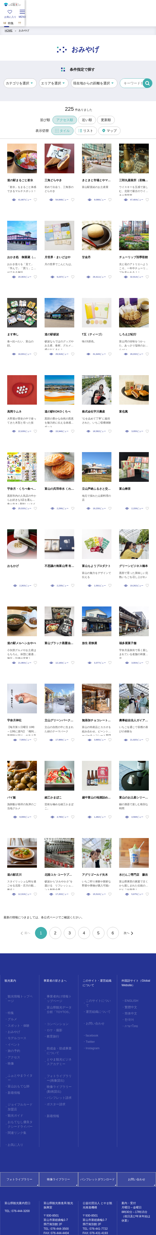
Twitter (89, 1033)
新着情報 (12, 1073)
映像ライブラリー (58, 1153)
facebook (90, 1027)
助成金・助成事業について (59, 1044)
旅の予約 (12, 1040)
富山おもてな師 (16, 1067)
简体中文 (129, 1011)
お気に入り (13, 1119)
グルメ (11, 1012)
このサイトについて (97, 1000)
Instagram (91, 1038)
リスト (86, 131)
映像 (9, 1051)
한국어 (128, 1016)
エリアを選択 (51, 83)
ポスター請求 (54, 1090)
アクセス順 (64, 120)
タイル (62, 131)
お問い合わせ (93, 1016)
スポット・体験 (16, 1018)
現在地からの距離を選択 (91, 83)
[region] (78, 20)
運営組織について (95, 1005)
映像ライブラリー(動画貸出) (60, 1077)
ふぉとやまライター (19, 1062)
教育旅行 (51, 1031)
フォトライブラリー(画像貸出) (60, 1068)
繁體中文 (129, 1005)
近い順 (87, 120)
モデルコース (15, 1029)
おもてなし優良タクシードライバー (20, 1101)
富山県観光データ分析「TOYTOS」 (59, 1007)
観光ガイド (13, 1093)
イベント (12, 1034)
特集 (9, 1007)
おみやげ (24, 30)
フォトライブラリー (19, 1153)
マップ (109, 131)
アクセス (12, 1045)
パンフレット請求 (56, 1085)
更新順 (106, 120)
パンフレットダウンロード (97, 1153)
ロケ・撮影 (52, 1025)
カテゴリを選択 (17, 83)
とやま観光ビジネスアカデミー (59, 1053)
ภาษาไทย (129, 1022)
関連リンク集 (15, 1108)
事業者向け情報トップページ (59, 998)
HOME (8, 30)
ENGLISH (129, 1000)
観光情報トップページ (20, 996)
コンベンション (55, 1020)
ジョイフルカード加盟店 (20, 1086)
